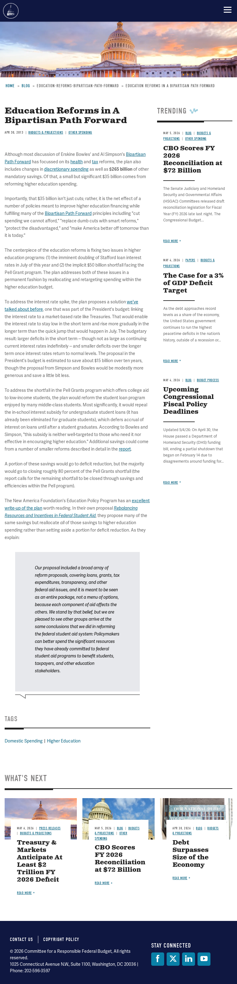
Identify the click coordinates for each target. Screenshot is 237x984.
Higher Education (64, 741)
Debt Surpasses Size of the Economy (191, 854)
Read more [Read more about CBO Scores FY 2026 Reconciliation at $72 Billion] (102, 883)
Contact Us (21, 939)
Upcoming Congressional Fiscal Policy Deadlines (188, 401)
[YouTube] (204, 959)
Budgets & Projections (36, 833)
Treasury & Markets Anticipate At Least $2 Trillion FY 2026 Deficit (39, 861)
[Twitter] (173, 959)
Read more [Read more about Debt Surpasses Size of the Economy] (180, 878)
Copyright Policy (61, 939)
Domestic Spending (24, 741)
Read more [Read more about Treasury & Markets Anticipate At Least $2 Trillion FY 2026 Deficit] (24, 893)
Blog (188, 380)
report (125, 449)
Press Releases (50, 828)
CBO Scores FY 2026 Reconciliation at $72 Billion (120, 859)
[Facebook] (157, 959)
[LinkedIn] (188, 959)
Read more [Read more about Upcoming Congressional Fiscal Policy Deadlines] (170, 483)
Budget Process (208, 380)
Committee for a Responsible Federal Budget (11, 11)
